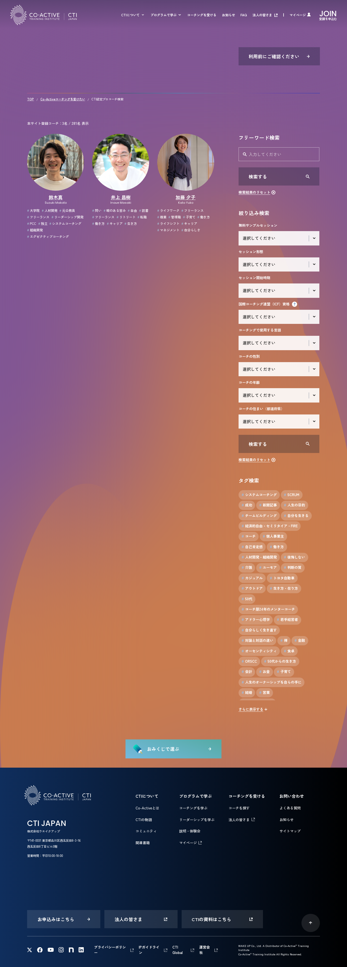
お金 (264, 671)
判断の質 (292, 567)
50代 (247, 599)
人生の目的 (294, 505)
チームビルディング (259, 515)
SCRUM (291, 494)
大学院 (33, 210)
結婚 (247, 692)
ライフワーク (168, 210)
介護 (247, 567)
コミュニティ (146, 831)
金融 (299, 640)
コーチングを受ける (201, 15)
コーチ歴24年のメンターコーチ (268, 609)
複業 (161, 217)
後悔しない (294, 557)
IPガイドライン (149, 949)
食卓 (289, 651)
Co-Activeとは (147, 807)
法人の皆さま (262, 15)
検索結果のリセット (254, 192)
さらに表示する (251, 709)
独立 (42, 223)
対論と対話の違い (257, 640)
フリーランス (38, 217)
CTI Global (177, 949)
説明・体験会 (189, 831)
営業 (264, 692)
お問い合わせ (291, 796)
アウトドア (252, 588)
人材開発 (49, 210)
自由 (132, 210)
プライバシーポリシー (110, 949)
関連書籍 (143, 842)
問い (96, 210)
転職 (142, 217)
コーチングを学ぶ (193, 807)
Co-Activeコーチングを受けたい (62, 99)
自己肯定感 (252, 547)
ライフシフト (168, 223)
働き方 (98, 223)
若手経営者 (287, 619)
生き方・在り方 (284, 588)
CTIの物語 (144, 819)
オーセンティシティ (259, 651)
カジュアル (252, 578)
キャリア (115, 223)
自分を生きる (296, 515)
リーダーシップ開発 (67, 217)
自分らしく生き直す (259, 630)
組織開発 (35, 230)
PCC (31, 223)
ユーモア (268, 567)
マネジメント (168, 230)
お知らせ (228, 15)
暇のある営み (115, 210)
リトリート (126, 217)
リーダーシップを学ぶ (196, 819)
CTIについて (130, 15)
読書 (143, 210)
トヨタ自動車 (282, 578)
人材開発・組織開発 (259, 557)
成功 (247, 505)
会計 (247, 671)
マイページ (298, 15)
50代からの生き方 (280, 661)
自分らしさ (190, 230)
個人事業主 (273, 536)
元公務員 (67, 210)
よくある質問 (290, 807)
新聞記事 (268, 505)
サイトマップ (290, 831)
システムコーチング (65, 223)
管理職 (174, 217)
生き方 (130, 223)
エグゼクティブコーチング (48, 236)
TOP (30, 99)
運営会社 (204, 949)
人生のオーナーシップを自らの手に (271, 682)
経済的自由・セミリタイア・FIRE (270, 526)
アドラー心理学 (256, 619)
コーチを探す (239, 807)
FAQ (243, 15)
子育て (189, 217)
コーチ (249, 536)
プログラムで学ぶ (163, 15)
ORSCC (249, 661)
